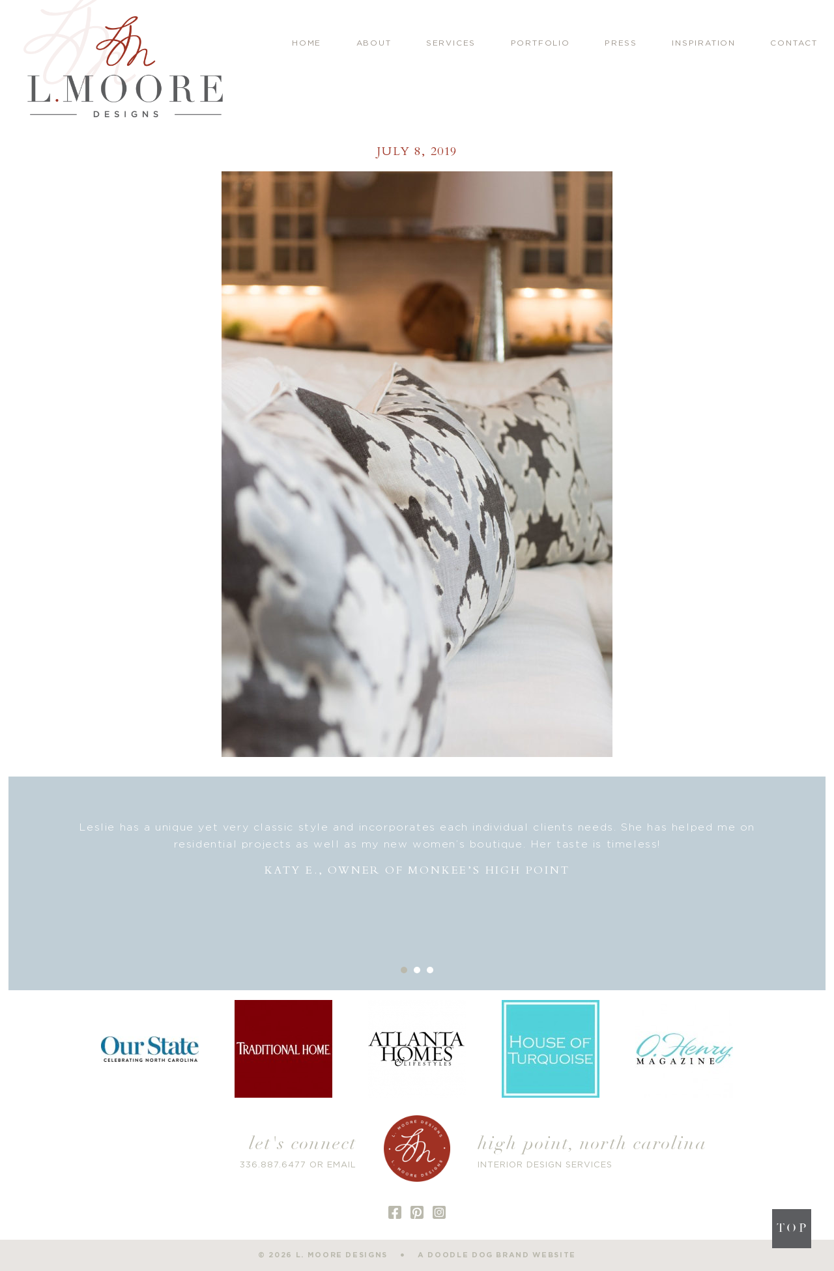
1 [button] (404, 970)
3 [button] (430, 970)
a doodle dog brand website (497, 1255)
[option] (417, 849)
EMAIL (341, 1165)
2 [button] (417, 970)
